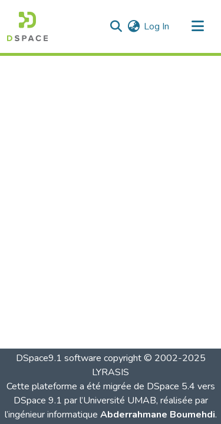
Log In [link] (156, 26)
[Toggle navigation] (197, 26)
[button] (27, 26)
